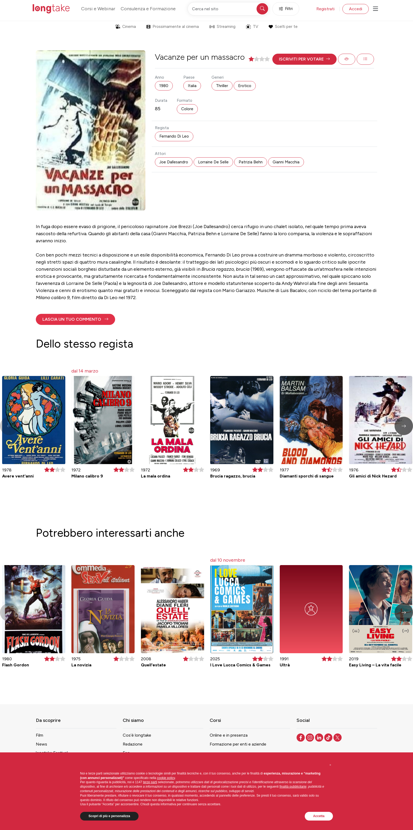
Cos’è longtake (137, 735)
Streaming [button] (222, 26)
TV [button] (252, 26)
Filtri (286, 9)
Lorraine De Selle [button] (213, 162)
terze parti (150, 782)
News (41, 744)
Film (39, 735)
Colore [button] (187, 109)
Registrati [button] (325, 8)
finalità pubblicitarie (292, 786)
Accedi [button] (355, 8)
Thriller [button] (222, 85)
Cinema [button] (125, 26)
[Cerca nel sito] (228, 9)
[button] (304, 59)
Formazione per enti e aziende (238, 744)
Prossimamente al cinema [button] (172, 26)
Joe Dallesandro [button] (173, 162)
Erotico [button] (244, 85)
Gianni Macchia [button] (286, 162)
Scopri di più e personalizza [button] (109, 816)
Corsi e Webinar (98, 9)
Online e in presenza (229, 735)
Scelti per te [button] (283, 26)
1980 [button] (163, 85)
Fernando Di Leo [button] (174, 136)
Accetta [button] (318, 816)
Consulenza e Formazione (148, 9)
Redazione (132, 744)
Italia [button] (192, 85)
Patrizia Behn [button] (251, 162)
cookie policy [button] (166, 778)
